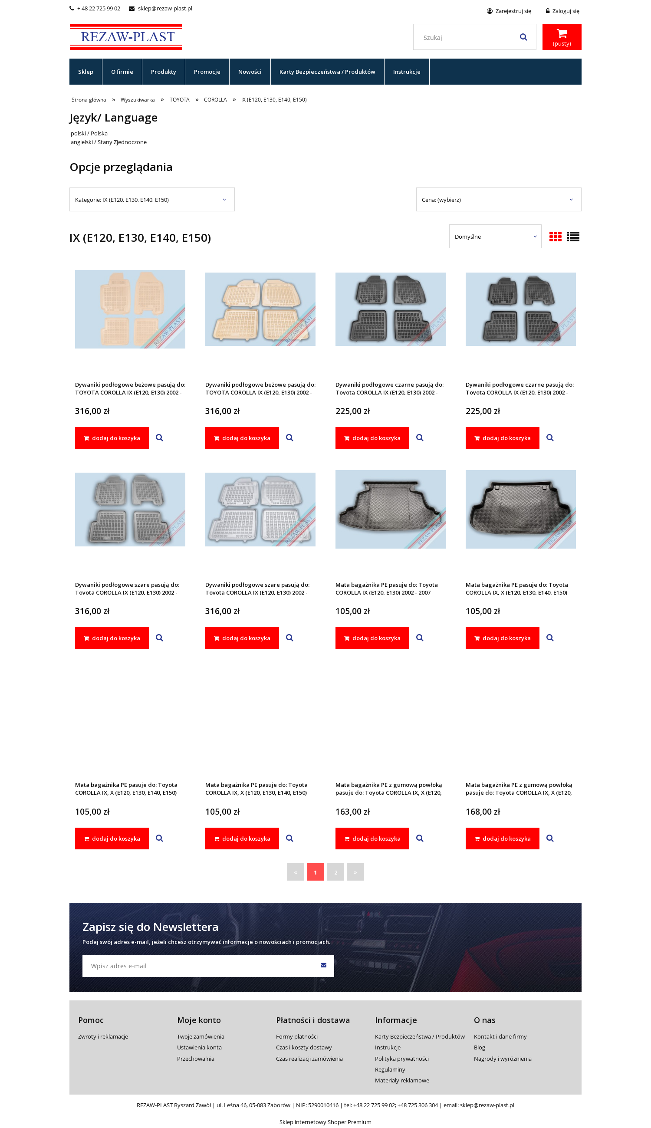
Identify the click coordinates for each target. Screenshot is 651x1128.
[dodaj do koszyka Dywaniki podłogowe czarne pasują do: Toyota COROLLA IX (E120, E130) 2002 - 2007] (372, 438)
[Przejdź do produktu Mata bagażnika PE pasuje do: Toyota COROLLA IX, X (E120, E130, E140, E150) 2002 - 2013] (521, 521)
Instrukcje (388, 1047)
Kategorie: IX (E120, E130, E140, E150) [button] (122, 200)
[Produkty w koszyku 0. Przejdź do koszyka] (562, 38)
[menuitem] (85, 72)
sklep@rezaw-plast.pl (160, 8)
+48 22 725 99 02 (374, 1105)
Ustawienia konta (199, 1047)
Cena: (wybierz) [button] (441, 200)
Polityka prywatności (402, 1058)
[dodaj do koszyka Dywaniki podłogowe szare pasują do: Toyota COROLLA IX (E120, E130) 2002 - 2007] (112, 638)
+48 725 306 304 (418, 1105)
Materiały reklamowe (402, 1080)
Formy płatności (297, 1036)
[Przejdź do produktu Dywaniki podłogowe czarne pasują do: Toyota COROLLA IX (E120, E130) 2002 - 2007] (390, 320)
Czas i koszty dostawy (304, 1047)
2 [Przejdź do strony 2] (335, 872)
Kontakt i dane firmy (500, 1036)
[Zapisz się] (323, 966)
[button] (159, 438)
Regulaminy (390, 1069)
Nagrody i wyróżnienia (503, 1058)
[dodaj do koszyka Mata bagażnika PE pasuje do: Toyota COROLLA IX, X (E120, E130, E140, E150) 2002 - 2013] (502, 638)
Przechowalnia (195, 1058)
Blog (479, 1047)
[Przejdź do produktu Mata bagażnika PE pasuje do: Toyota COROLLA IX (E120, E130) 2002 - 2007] (390, 521)
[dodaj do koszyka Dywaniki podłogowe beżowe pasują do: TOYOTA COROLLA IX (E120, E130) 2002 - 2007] (112, 438)
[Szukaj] (523, 37)
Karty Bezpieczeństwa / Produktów (420, 1036)
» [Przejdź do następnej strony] (355, 872)
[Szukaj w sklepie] (476, 37)
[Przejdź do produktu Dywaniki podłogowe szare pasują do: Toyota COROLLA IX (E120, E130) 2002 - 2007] (130, 521)
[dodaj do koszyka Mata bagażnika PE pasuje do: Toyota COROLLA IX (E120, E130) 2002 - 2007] (372, 638)
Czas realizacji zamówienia (309, 1058)
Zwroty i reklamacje (103, 1036)
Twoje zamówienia (200, 1036)
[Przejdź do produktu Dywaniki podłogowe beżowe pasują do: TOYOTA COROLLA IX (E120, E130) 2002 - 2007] (130, 320)
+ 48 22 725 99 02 (94, 8)
